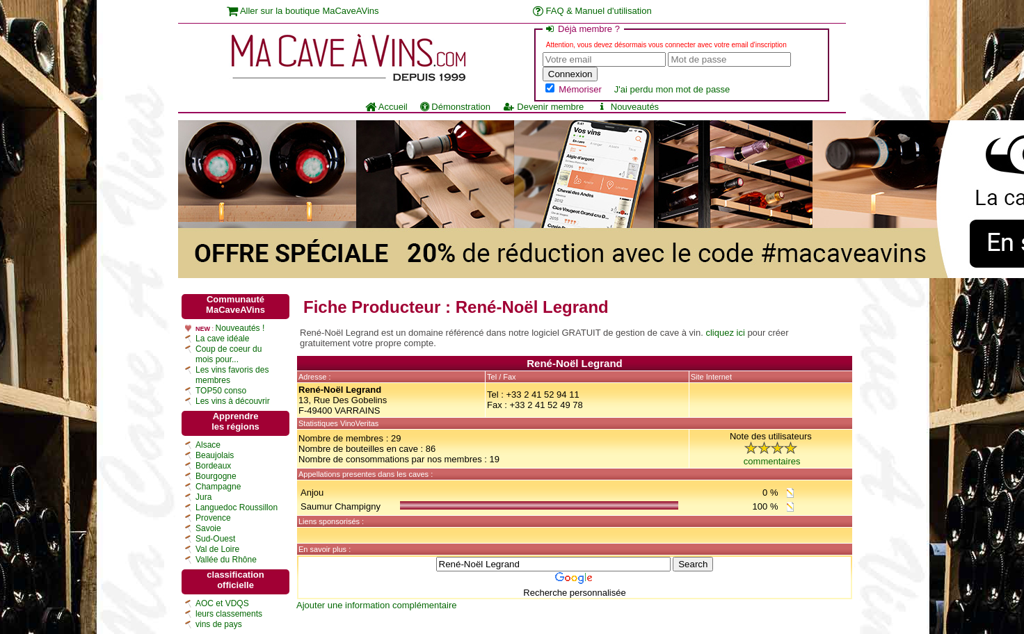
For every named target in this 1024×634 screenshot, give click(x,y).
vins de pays (218, 624)
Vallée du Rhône (226, 559)
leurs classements (228, 614)
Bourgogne (216, 476)
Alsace (208, 445)
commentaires (772, 461)
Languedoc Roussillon (236, 507)
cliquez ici (724, 332)
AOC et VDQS (222, 603)
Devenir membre (543, 106)
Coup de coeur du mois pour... (228, 354)
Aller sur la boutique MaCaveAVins (303, 11)
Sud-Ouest (215, 539)
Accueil (386, 106)
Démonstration (455, 106)
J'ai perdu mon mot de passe (672, 89)
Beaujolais (214, 455)
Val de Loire (217, 549)
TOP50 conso (220, 391)
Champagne (218, 486)
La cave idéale (222, 338)
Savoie (208, 528)
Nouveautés (627, 106)
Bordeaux (213, 466)
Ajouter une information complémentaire (376, 605)
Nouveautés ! (240, 328)
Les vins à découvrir (232, 401)
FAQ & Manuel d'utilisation (592, 11)
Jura (203, 497)
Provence (213, 518)
